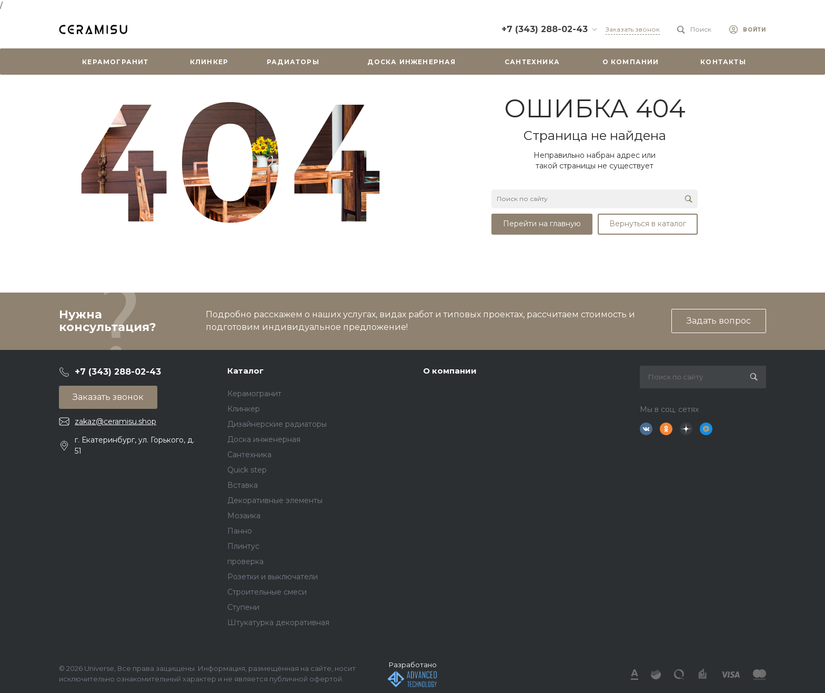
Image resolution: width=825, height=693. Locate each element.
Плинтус (243, 546)
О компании (450, 371)
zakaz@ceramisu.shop (115, 421)
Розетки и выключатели (272, 576)
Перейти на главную (542, 223)
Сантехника (249, 454)
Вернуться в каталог (647, 223)
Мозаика (243, 515)
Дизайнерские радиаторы (277, 424)
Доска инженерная (263, 439)
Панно (239, 531)
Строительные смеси (267, 592)
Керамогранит (254, 393)
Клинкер (243, 409)
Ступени (243, 607)
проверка (245, 561)
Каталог (245, 371)
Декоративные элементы (275, 500)
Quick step (247, 470)
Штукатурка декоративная (278, 622)
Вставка (242, 485)
